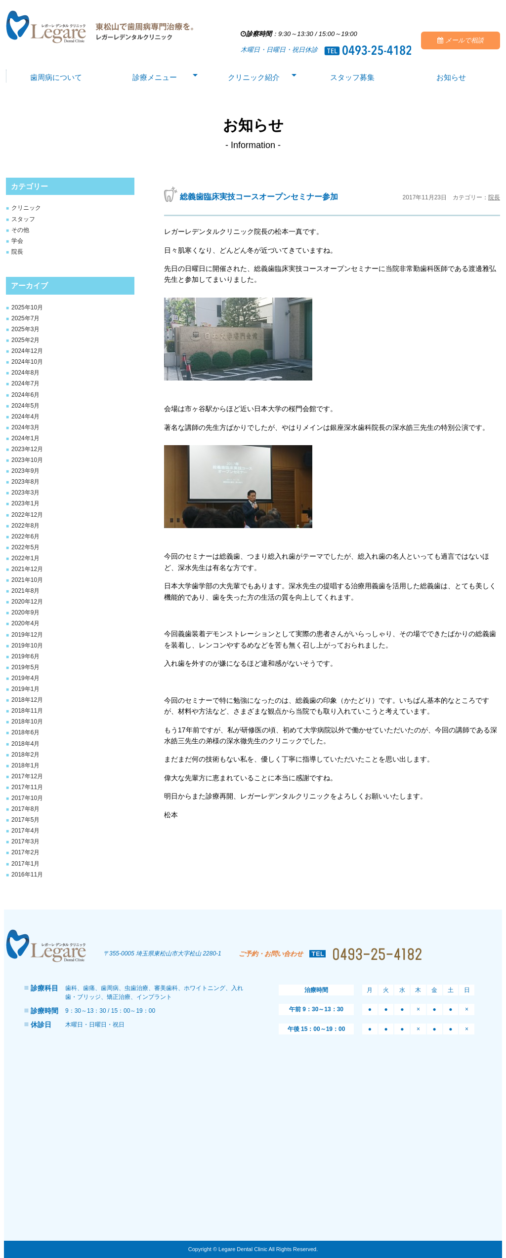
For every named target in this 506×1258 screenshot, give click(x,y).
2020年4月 (25, 623)
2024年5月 (25, 405)
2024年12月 (27, 350)
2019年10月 (27, 645)
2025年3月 (25, 329)
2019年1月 (25, 689)
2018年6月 (25, 732)
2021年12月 (27, 569)
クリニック (26, 207)
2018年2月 (25, 754)
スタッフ (23, 219)
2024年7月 (25, 383)
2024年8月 (25, 372)
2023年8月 (25, 481)
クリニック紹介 (253, 78)
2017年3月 (25, 841)
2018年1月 (25, 765)
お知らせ (451, 78)
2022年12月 (27, 514)
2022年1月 (25, 558)
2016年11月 (27, 874)
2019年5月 (25, 667)
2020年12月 (27, 601)
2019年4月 (25, 678)
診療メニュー (154, 78)
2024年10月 (27, 361)
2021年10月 (27, 579)
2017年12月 (27, 776)
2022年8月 (25, 525)
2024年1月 (25, 438)
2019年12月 (27, 634)
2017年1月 (25, 863)
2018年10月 (27, 721)
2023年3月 (25, 492)
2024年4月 (25, 416)
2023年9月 (25, 470)
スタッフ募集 (352, 78)
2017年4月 (25, 830)
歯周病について (56, 78)
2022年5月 (25, 547)
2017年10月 (27, 798)
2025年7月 (25, 318)
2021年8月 (25, 590)
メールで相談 (460, 40)
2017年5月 (25, 819)
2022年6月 (25, 536)
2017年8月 (25, 808)
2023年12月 (27, 449)
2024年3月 (25, 427)
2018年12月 (27, 699)
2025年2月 (25, 340)
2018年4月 (25, 743)
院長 (17, 251)
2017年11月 (27, 787)
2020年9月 (25, 612)
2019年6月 (25, 656)
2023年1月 (25, 503)
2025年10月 (27, 307)
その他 (20, 230)
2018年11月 (27, 710)
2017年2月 (25, 852)
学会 (17, 240)
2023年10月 (27, 460)
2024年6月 (25, 394)
